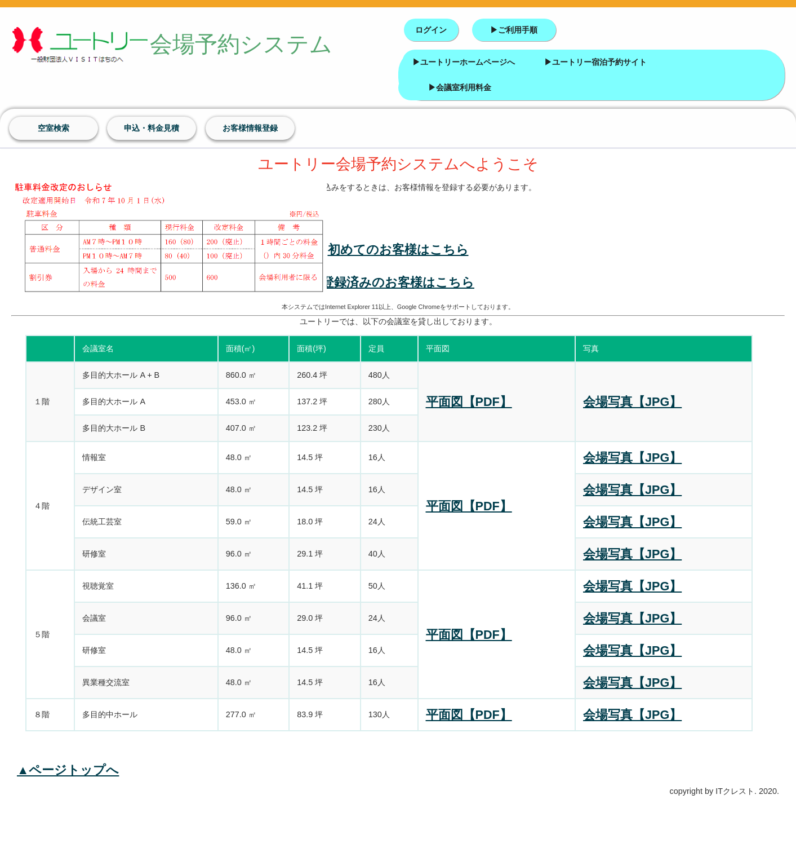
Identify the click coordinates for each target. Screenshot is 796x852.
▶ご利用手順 (513, 29)
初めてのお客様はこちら (398, 249)
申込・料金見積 (151, 128)
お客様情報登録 (250, 128)
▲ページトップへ (68, 770)
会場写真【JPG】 (632, 402)
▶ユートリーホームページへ (463, 62)
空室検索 (53, 128)
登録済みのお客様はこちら (398, 282)
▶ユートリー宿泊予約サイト (595, 62)
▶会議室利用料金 (459, 87)
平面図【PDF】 (469, 402)
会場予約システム (149, 46)
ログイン (431, 29)
